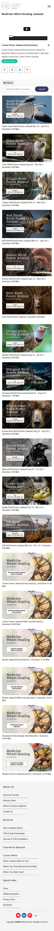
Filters (8, 82)
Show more (9, 61)
